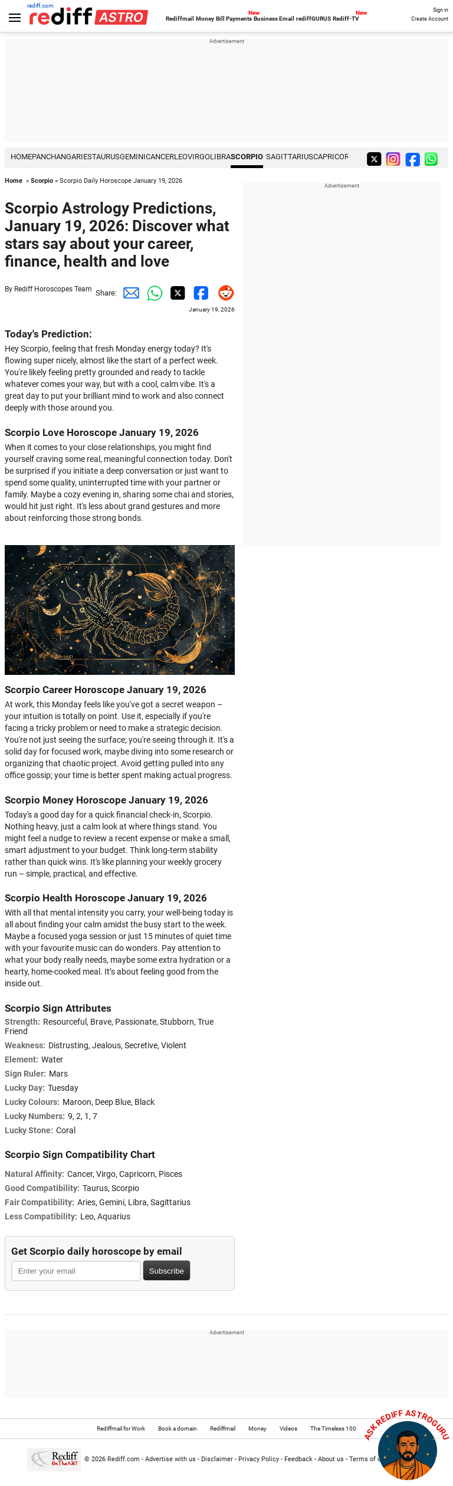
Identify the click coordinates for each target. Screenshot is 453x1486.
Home (13, 181)
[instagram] (394, 158)
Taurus (106, 156)
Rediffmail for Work (121, 1428)
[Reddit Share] (223, 293)
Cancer (160, 156)
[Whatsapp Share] (152, 293)
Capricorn (333, 156)
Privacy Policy (258, 1459)
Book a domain (177, 1428)
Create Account (429, 19)
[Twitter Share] (176, 293)
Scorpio (247, 156)
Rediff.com (123, 1459)
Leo (181, 156)
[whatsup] (433, 158)
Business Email (274, 18)
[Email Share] (128, 293)
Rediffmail (180, 18)
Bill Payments (234, 18)
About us (331, 1459)
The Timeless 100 (333, 1428)
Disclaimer (217, 1459)
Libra (220, 156)
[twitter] (375, 158)
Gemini (133, 156)
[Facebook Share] (199, 293)
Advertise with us (170, 1459)
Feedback (298, 1459)
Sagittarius (289, 156)
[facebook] (414, 158)
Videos (288, 1428)
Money (205, 18)
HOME (21, 156)
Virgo (199, 156)
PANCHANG (51, 156)
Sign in (440, 10)
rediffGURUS (313, 18)
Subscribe (166, 1271)
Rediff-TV (346, 18)
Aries (81, 156)
